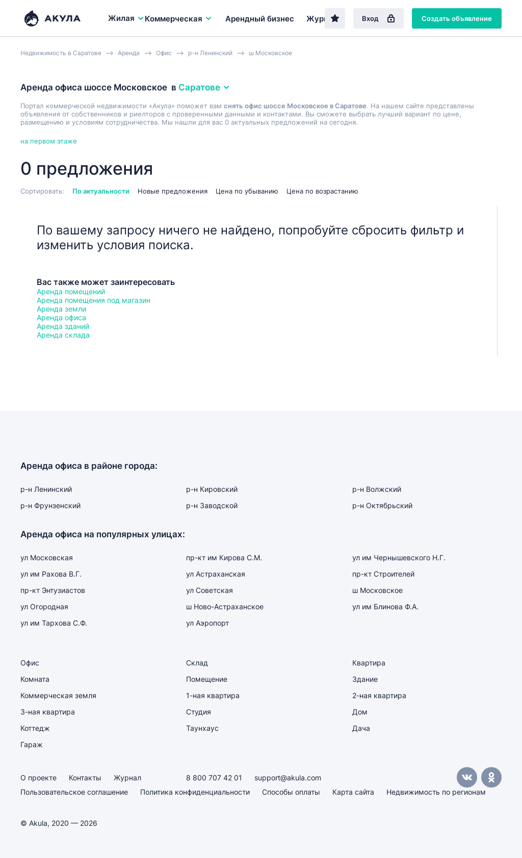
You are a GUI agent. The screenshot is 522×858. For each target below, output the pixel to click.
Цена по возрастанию (322, 191)
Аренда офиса (61, 317)
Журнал (321, 18)
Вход (378, 18)
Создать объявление (457, 18)
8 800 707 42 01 (214, 777)
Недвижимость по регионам (436, 792)
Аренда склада (63, 334)
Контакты (85, 777)
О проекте (38, 777)
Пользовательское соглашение (74, 792)
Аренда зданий (63, 326)
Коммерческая (179, 18)
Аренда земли (61, 308)
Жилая (126, 18)
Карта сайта (353, 792)
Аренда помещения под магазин (93, 300)
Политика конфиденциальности (195, 792)
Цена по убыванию (247, 191)
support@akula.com (287, 777)
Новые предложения (172, 191)
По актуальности (100, 191)
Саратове (204, 87)
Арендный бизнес (259, 18)
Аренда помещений (71, 291)
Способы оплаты (291, 792)
